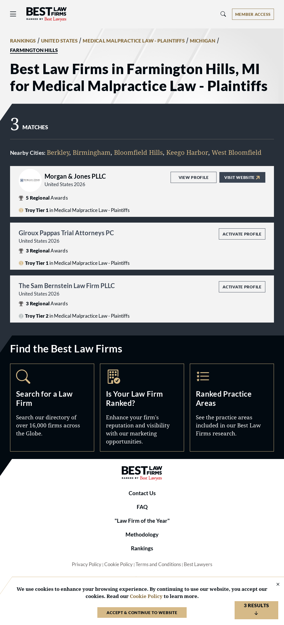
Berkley (58, 152)
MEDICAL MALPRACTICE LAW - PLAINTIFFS (133, 41)
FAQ (142, 507)
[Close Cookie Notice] (274, 585)
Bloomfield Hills (138, 152)
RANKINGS (23, 41)
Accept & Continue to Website (142, 612)
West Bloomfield (237, 152)
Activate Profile (242, 234)
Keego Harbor (187, 152)
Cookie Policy (118, 564)
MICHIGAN (203, 41)
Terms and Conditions (158, 564)
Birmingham (92, 152)
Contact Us (142, 493)
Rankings (142, 548)
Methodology (142, 534)
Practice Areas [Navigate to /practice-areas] (232, 408)
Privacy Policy (86, 564)
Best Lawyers (198, 564)
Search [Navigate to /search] (52, 408)
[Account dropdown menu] (253, 14)
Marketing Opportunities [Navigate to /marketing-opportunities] (142, 408)
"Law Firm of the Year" (142, 521)
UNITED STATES (59, 41)
